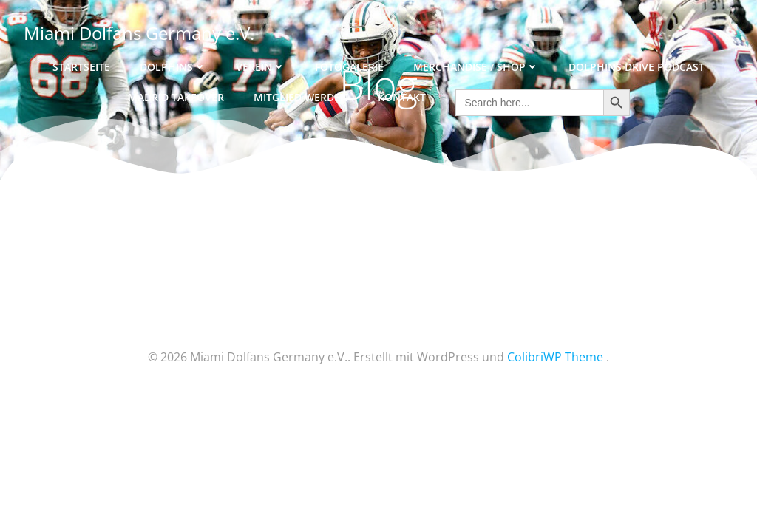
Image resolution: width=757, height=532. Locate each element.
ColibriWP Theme (555, 357)
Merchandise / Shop (476, 67)
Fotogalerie (349, 67)
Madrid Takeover (176, 97)
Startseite (81, 67)
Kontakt (402, 97)
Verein (260, 67)
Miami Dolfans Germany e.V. (139, 33)
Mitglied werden (301, 97)
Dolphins (173, 67)
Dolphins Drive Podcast (636, 67)
